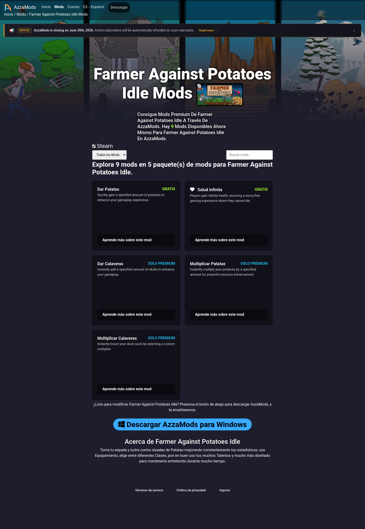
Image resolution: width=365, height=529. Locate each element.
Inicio (46, 7)
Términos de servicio (149, 490)
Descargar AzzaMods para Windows (182, 424)
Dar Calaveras (110, 263)
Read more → (208, 30)
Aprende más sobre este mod (126, 240)
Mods (59, 7)
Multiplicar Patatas (207, 263)
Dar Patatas (108, 189)
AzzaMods (20, 7)
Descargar (119, 7)
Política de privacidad (191, 490)
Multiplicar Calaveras (117, 338)
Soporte (224, 490)
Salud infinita (206, 189)
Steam (102, 146)
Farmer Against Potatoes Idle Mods (58, 14)
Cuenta (73, 7)
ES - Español (93, 7)
